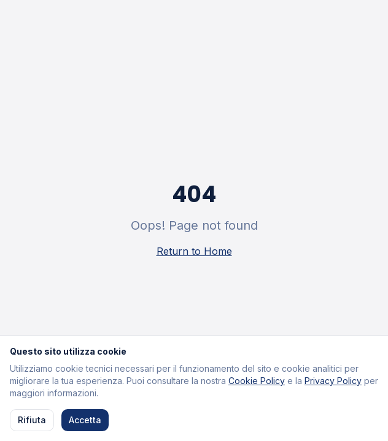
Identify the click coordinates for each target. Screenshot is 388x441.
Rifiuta (32, 420)
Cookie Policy (256, 381)
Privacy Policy (333, 381)
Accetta (85, 420)
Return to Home (194, 251)
